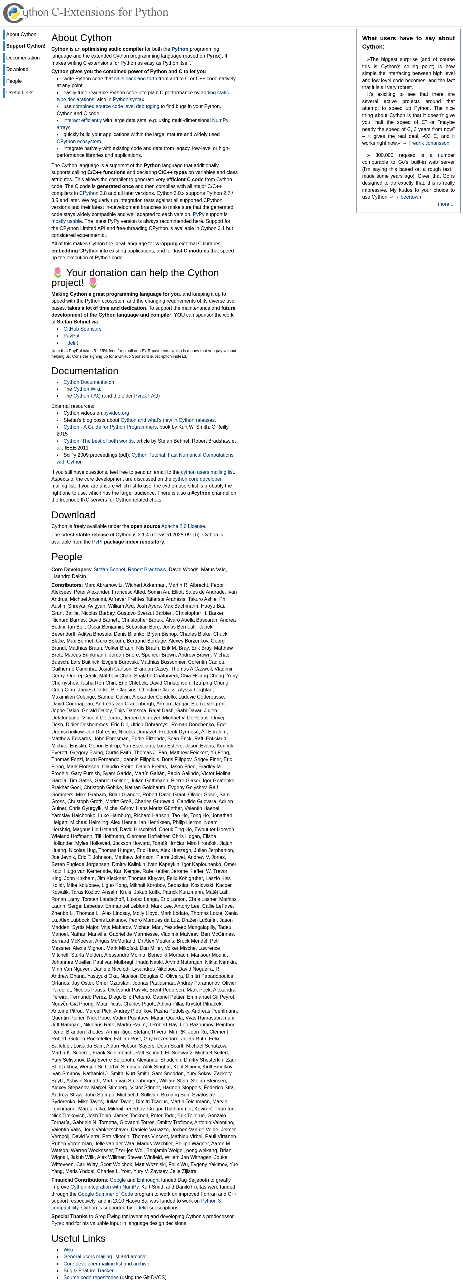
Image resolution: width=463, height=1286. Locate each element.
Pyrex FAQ (146, 395)
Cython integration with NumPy (104, 1186)
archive (138, 1256)
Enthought (148, 1180)
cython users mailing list (207, 472)
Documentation (23, 57)
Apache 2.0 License (183, 526)
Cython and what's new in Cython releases (168, 420)
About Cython (21, 34)
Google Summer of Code (105, 1194)
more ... (446, 204)
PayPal (71, 335)
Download (17, 69)
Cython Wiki (86, 389)
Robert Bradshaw (147, 569)
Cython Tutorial (148, 455)
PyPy (198, 214)
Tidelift (71, 343)
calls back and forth (135, 78)
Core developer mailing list (93, 1263)
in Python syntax (126, 99)
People (14, 81)
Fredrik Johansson (429, 143)
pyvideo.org (116, 413)
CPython (88, 193)
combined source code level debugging (116, 106)
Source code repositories (91, 1277)
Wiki (68, 1249)
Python (180, 49)
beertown (411, 197)
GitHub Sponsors (83, 329)
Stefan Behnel (109, 569)
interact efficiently (83, 120)
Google (118, 1180)
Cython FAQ (87, 395)
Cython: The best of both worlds (99, 441)
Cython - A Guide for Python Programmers (110, 427)
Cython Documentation (89, 382)
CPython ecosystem (79, 141)
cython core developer (197, 479)
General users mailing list (92, 1256)
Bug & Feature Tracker (89, 1270)
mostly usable (66, 221)
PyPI (97, 541)
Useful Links (19, 92)
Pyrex (57, 1223)
